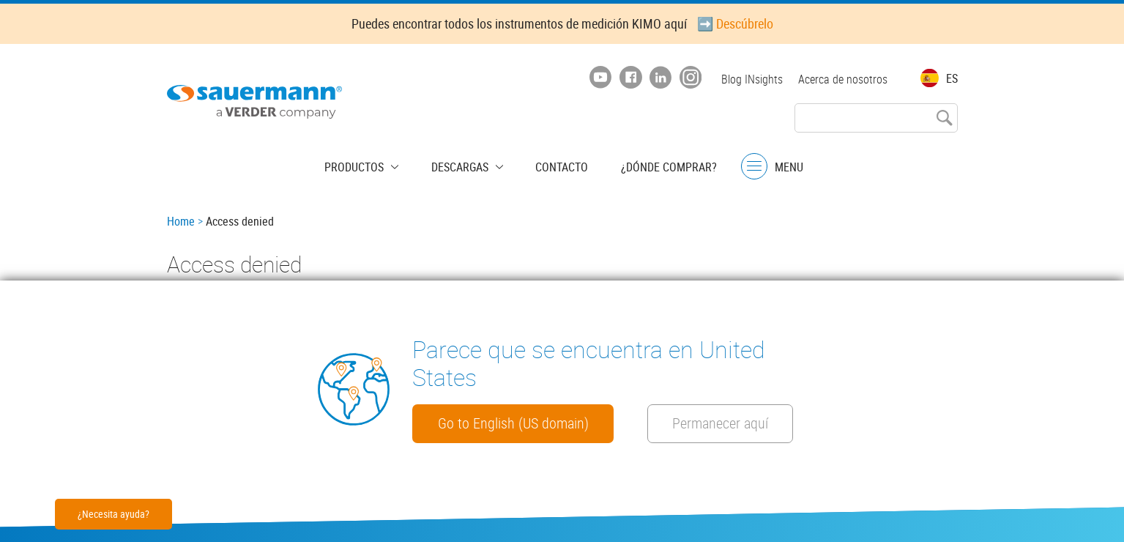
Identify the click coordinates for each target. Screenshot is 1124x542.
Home (181, 221)
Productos (369, 165)
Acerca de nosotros (842, 79)
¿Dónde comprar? (653, 165)
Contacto (554, 165)
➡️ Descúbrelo (735, 23)
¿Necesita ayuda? (113, 514)
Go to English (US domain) (523, 381)
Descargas (463, 165)
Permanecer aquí (493, 422)
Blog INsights (750, 79)
